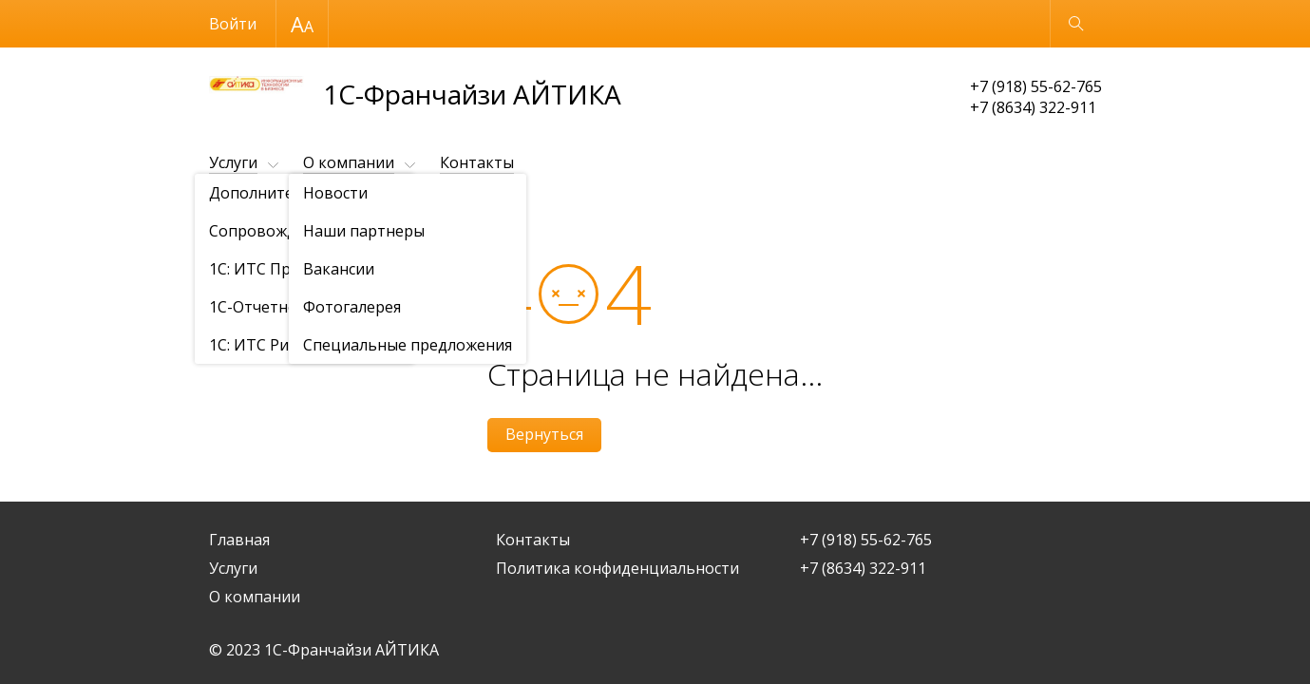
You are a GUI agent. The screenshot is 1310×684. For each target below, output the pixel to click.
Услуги (233, 162)
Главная (239, 539)
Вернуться (544, 434)
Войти (232, 23)
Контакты (477, 162)
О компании (348, 162)
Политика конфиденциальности (617, 568)
